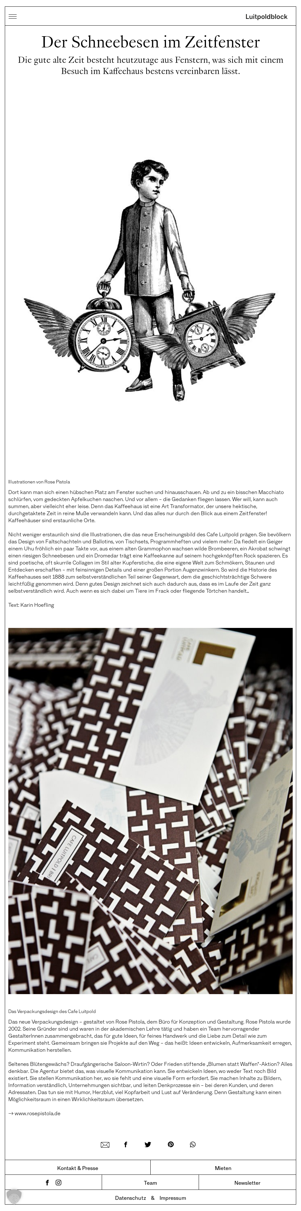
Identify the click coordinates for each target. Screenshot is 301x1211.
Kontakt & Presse (77, 1168)
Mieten (223, 1168)
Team (150, 1183)
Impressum (173, 1198)
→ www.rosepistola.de (34, 1113)
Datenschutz (130, 1198)
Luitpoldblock (267, 17)
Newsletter (247, 1183)
